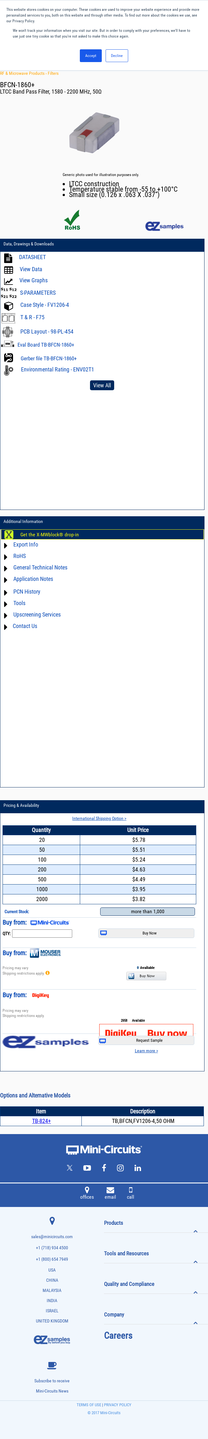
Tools (19, 603)
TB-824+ (41, 1121)
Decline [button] (117, 55)
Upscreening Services (37, 614)
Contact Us (25, 626)
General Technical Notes (40, 567)
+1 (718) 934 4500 (52, 1248)
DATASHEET (32, 257)
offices (87, 1194)
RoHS (19, 556)
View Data (31, 269)
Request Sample (130, 1040)
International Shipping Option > (99, 818)
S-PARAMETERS (38, 292)
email (110, 1194)
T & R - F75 (32, 317)
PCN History (26, 591)
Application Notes (33, 578)
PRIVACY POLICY (117, 1404)
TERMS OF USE (89, 1404)
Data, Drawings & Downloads (28, 243)
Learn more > (146, 1050)
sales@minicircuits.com (52, 1236)
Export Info (25, 544)
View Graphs (33, 280)
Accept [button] (90, 55)
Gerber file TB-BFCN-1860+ (49, 358)
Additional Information (23, 521)
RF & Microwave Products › (24, 73)
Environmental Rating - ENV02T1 (57, 369)
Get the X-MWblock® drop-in (49, 534)
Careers (118, 1335)
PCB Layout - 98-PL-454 (46, 331)
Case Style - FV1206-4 (44, 304)
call (130, 1194)
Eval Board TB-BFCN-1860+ (45, 345)
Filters (53, 73)
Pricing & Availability (21, 805)
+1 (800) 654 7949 (52, 1259)
